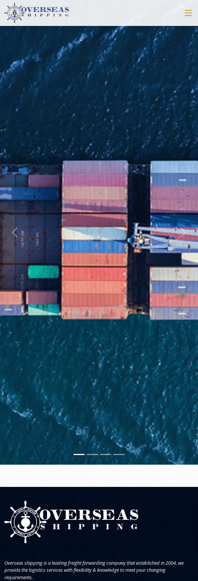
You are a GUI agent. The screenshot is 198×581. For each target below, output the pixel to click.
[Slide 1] (79, 454)
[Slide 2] (92, 454)
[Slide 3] (105, 454)
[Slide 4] (118, 454)
